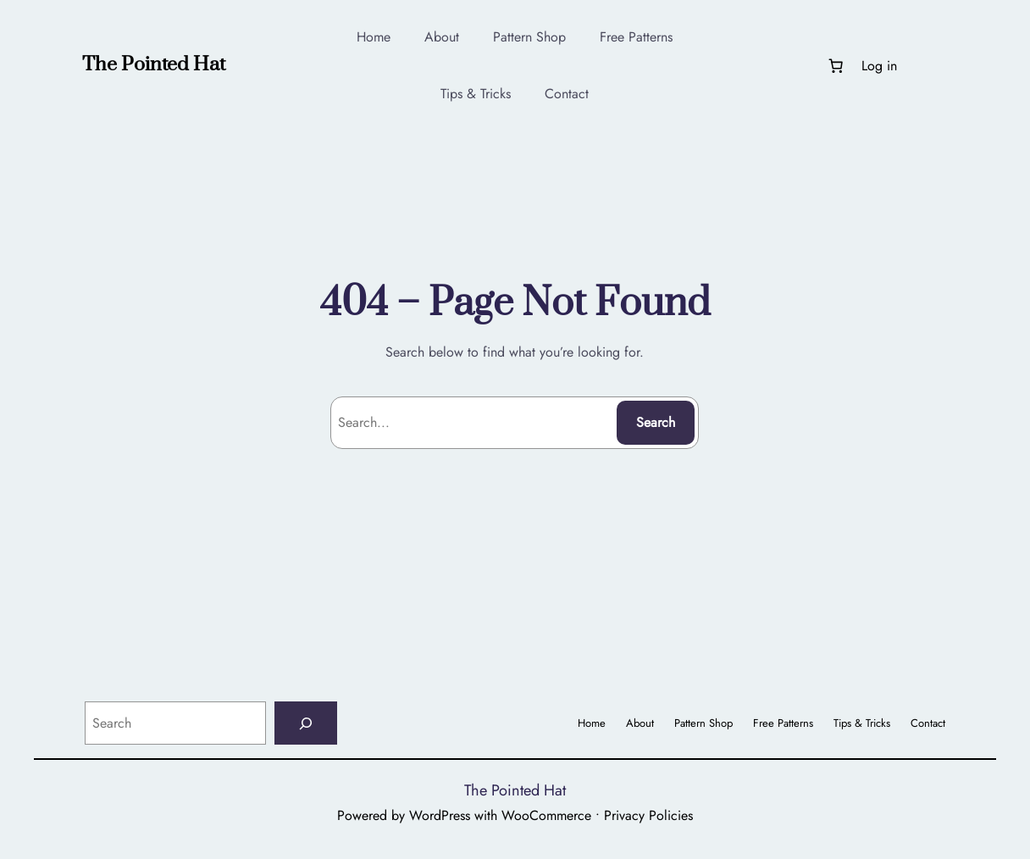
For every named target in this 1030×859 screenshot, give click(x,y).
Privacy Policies (648, 815)
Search (655, 422)
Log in (879, 65)
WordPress (439, 815)
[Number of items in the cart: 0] (835, 65)
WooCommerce (546, 815)
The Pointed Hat (153, 65)
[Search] (305, 723)
